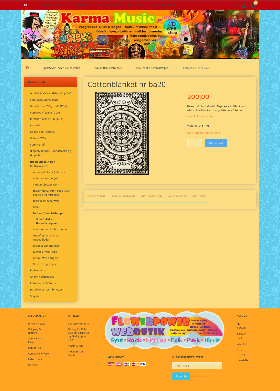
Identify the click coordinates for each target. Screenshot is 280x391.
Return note (35, 359)
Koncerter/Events (110, 5)
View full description (200, 116)
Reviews (199, 196)
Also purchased (123, 196)
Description (96, 196)
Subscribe (181, 376)
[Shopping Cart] (254, 5)
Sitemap (33, 365)
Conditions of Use (38, 353)
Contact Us (84, 5)
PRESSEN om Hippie (163, 5)
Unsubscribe (201, 376)
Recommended (151, 196)
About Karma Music (57, 5)
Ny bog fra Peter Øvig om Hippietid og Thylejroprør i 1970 (78, 334)
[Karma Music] (140, 33)
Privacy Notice (36, 323)
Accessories (177, 196)
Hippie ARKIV (137, 5)
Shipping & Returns (34, 330)
